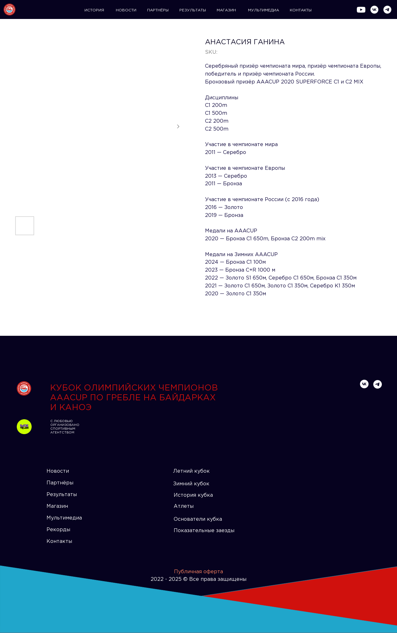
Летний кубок (191, 471)
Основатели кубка (198, 519)
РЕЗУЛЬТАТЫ (192, 10)
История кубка (193, 495)
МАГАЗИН (226, 10)
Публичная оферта (198, 571)
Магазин (57, 506)
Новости (58, 471)
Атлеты (184, 506)
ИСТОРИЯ (94, 10)
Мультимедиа (64, 518)
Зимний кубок (191, 484)
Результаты (62, 494)
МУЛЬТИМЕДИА (263, 10)
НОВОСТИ (126, 10)
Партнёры (60, 483)
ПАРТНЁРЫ (158, 10)
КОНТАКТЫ (301, 10)
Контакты (59, 541)
